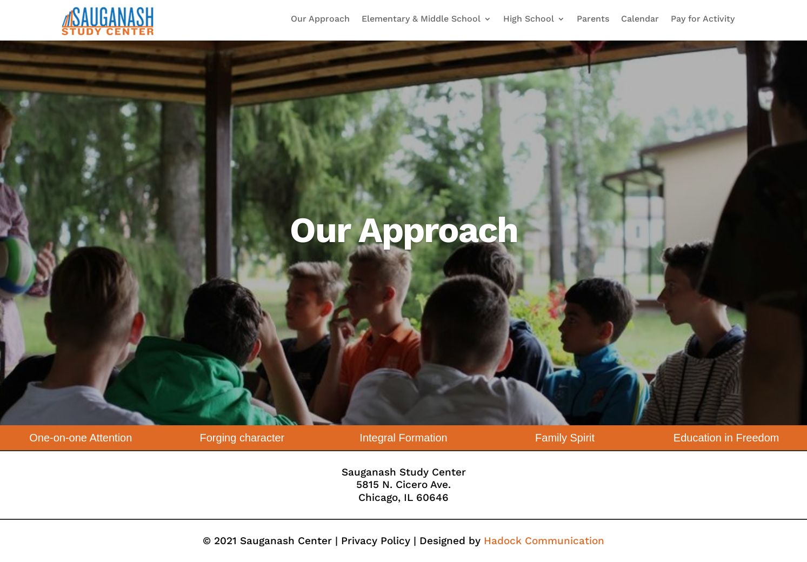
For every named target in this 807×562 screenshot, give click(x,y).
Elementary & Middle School (421, 19)
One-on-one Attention (80, 438)
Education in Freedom (726, 438)
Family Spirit (565, 438)
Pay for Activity (703, 19)
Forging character (242, 438)
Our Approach (320, 19)
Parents (593, 19)
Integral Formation (403, 438)
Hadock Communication (544, 540)
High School (528, 19)
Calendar (640, 19)
